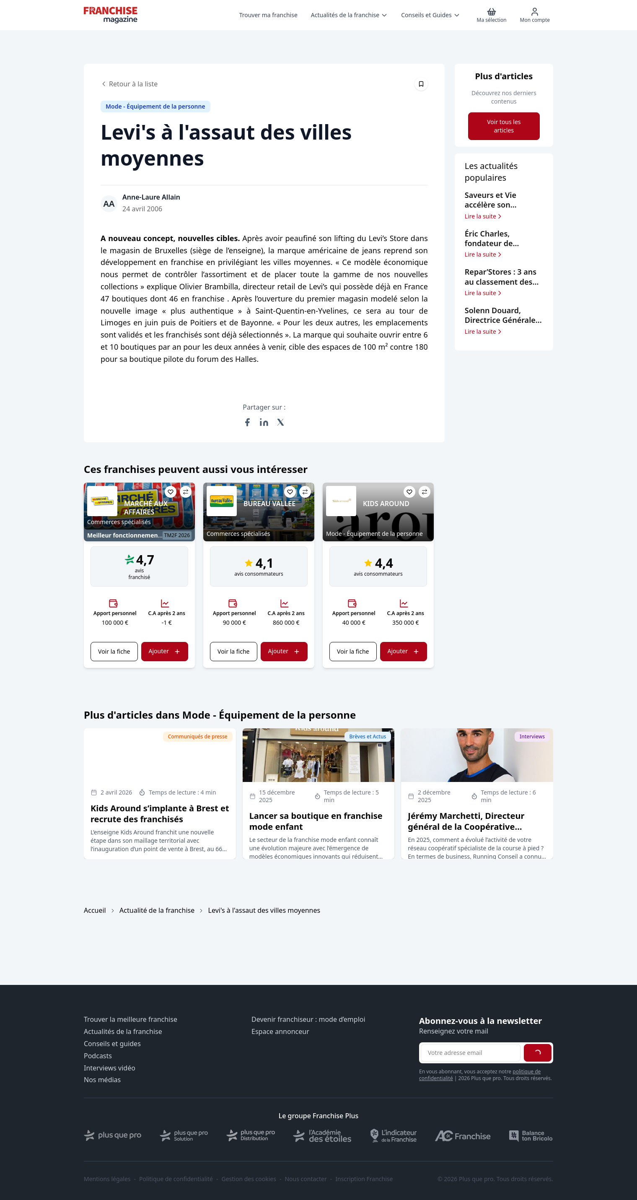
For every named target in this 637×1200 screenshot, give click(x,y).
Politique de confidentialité (176, 1179)
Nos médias (102, 1079)
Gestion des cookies (249, 1179)
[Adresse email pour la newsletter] (470, 1053)
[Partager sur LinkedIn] (264, 422)
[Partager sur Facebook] (247, 422)
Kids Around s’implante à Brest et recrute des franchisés (160, 814)
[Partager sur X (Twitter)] (280, 422)
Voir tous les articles (503, 126)
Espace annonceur (280, 1031)
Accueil (95, 910)
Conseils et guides (112, 1043)
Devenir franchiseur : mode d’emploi (308, 1019)
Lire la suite (484, 216)
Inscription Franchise (364, 1179)
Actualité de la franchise (156, 910)
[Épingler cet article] (421, 84)
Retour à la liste (129, 83)
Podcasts (98, 1056)
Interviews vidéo (109, 1068)
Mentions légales (107, 1179)
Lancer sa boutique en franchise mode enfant (316, 821)
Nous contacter (305, 1179)
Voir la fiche (114, 651)
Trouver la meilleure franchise (130, 1019)
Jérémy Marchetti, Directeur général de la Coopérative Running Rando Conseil (466, 826)
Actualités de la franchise (123, 1031)
